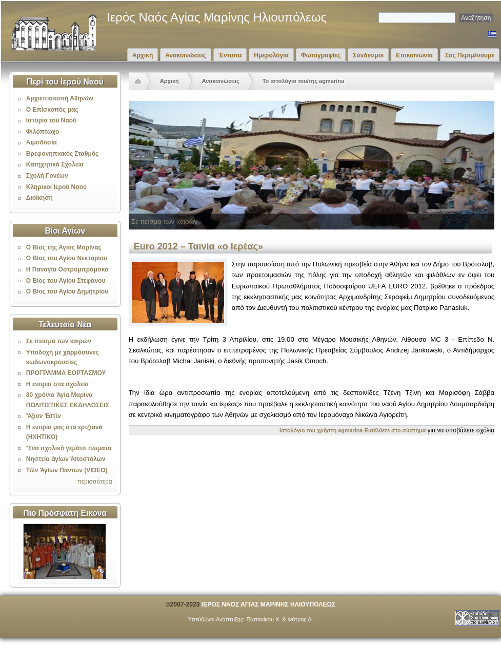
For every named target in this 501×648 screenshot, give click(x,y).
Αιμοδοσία (41, 142)
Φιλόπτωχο (42, 131)
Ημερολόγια (271, 55)
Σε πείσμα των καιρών (58, 341)
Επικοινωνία (414, 55)
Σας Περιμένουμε (469, 55)
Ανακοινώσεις (185, 55)
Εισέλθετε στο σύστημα (395, 430)
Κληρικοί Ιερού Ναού (56, 187)
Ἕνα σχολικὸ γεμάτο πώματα (68, 448)
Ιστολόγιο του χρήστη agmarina (321, 430)
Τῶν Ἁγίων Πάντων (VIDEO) (67, 470)
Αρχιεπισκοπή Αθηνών (59, 98)
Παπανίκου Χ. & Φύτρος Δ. (279, 619)
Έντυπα (230, 55)
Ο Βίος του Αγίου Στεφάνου (66, 280)
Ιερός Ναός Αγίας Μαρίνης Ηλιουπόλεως (217, 17)
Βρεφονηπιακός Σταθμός (62, 153)
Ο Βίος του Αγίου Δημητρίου (67, 291)
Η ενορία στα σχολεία (57, 384)
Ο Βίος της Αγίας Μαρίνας (64, 247)
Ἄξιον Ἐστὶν (43, 416)
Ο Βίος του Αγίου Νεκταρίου (66, 258)
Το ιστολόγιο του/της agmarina (303, 81)
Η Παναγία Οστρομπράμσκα (67, 269)
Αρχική (142, 55)
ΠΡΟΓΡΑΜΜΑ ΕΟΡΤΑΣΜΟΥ (66, 373)
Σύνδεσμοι (368, 55)
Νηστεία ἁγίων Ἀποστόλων (66, 459)
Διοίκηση (39, 197)
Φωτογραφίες (320, 55)
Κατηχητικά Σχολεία (55, 164)
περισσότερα (94, 481)
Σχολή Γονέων (47, 175)
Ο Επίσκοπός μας (52, 109)
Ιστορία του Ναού (51, 120)
